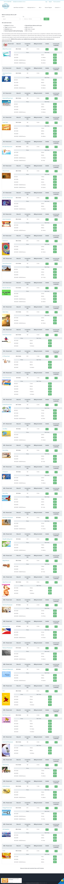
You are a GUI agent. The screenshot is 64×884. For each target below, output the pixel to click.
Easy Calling (5, 450)
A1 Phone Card (6, 356)
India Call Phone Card (8, 98)
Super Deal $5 (11, 879)
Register (50, 1)
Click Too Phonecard (7, 604)
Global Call (5, 240)
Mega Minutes (6, 560)
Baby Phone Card (7, 582)
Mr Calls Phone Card (7, 146)
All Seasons (5, 471)
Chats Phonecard (7, 377)
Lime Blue (5, 428)
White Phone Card (7, 49)
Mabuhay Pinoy (6, 626)
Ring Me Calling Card (7, 539)
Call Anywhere (6, 829)
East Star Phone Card (8, 197)
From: (3, 16)
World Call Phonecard (8, 742)
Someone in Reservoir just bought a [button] (14, 879)
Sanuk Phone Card (7, 263)
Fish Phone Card (6, 715)
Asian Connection (7, 219)
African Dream (6, 171)
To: (23, 16)
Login (46, 1)
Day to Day (5, 493)
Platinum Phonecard (7, 647)
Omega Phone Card (7, 807)
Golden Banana (6, 786)
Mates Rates (5, 312)
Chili (4, 691)
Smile (4, 850)
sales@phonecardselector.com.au (19, 1)
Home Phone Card (7, 334)
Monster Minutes (7, 287)
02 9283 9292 (9, 1)
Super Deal (5, 122)
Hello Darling (6, 764)
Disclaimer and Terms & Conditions (32, 883)
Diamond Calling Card (8, 669)
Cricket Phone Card (7, 404)
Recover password (56, 1)
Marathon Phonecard (8, 517)
